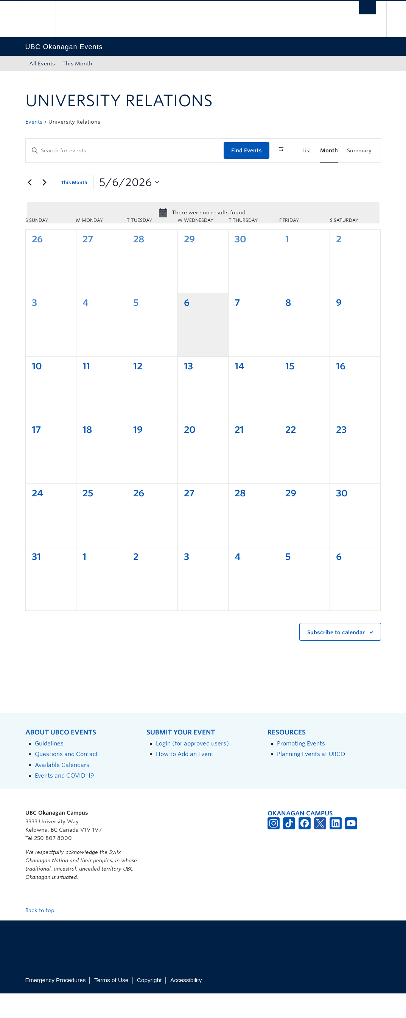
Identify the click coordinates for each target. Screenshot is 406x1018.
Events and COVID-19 (64, 799)
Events (33, 122)
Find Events (246, 150)
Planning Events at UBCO (311, 778)
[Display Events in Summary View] (359, 151)
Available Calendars (62, 789)
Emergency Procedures (55, 1004)
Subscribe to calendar (336, 657)
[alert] (203, 237)
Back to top (43, 935)
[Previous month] (29, 206)
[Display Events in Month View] (329, 151)
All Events (42, 63)
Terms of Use (111, 1004)
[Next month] (44, 206)
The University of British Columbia (43, 19)
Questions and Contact (66, 778)
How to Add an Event (184, 778)
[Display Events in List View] (306, 151)
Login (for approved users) (192, 768)
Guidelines (49, 768)
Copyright (149, 1004)
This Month (77, 63)
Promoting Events (301, 768)
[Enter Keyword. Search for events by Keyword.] (125, 151)
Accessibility (186, 1004)
